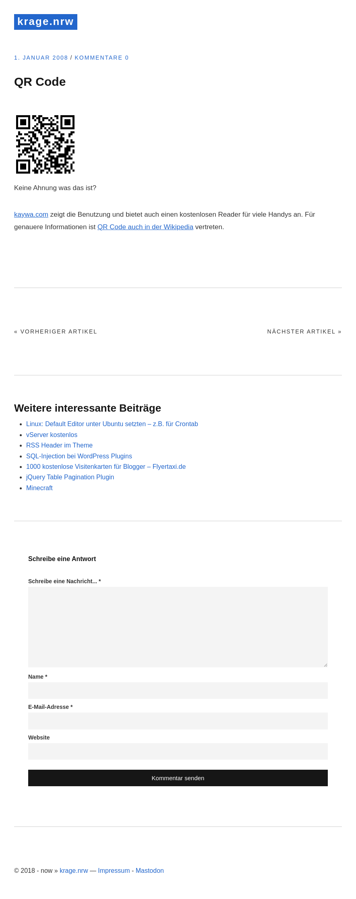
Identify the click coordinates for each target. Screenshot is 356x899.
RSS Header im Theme (59, 445)
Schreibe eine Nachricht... (64, 581)
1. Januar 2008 (41, 57)
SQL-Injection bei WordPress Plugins (79, 456)
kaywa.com (31, 214)
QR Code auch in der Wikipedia (145, 227)
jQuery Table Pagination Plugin (70, 477)
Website (39, 737)
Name (37, 676)
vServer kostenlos (51, 434)
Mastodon (150, 870)
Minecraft (39, 488)
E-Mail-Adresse (50, 707)
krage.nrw (45, 21)
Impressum (114, 870)
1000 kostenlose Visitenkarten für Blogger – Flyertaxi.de (106, 466)
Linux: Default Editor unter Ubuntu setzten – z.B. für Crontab (112, 423)
